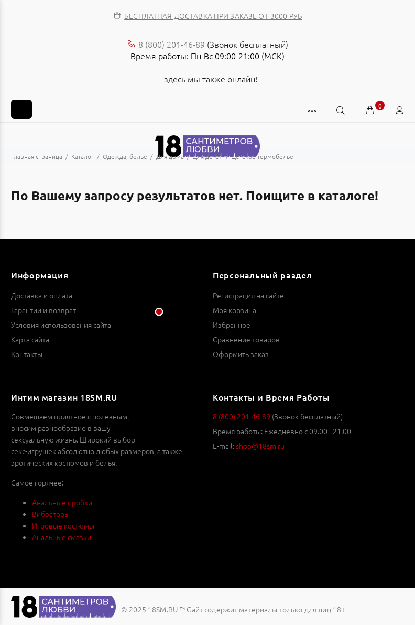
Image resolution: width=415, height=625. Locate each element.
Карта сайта (30, 339)
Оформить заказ (241, 354)
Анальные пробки (62, 502)
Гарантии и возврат (43, 310)
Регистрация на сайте (248, 295)
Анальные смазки (61, 537)
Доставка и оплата (41, 295)
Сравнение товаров (246, 339)
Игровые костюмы (63, 525)
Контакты (26, 354)
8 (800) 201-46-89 (171, 44)
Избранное (231, 324)
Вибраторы (51, 514)
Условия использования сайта (61, 324)
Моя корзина (234, 310)
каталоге (346, 195)
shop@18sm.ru (260, 445)
